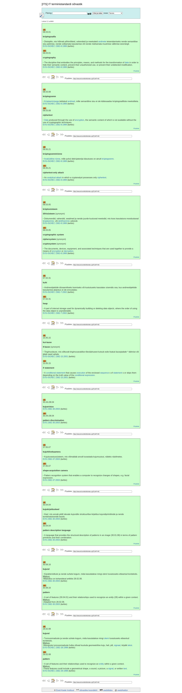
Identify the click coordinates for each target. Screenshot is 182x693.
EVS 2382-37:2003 (51, 459)
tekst (130, 645)
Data (46, 120)
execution (81, 373)
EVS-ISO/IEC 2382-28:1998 (55, 647)
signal (110, 668)
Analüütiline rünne (52, 159)
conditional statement (55, 373)
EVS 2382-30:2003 (51, 409)
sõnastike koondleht (88, 690)
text (125, 668)
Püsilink (136, 71)
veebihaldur (122, 690)
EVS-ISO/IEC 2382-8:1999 (55, 46)
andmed (71, 101)
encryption (79, 120)
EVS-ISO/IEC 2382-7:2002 (55, 292)
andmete (102, 41)
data (127, 62)
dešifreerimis (64, 221)
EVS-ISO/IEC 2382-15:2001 (55, 356)
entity (101, 664)
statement (117, 373)
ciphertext (101, 177)
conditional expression (85, 375)
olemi (106, 638)
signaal (117, 645)
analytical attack (54, 177)
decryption (68, 251)
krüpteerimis (48, 221)
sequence (104, 373)
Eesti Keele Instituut (65, 690)
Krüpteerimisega (51, 101)
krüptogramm (108, 159)
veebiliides (108, 690)
